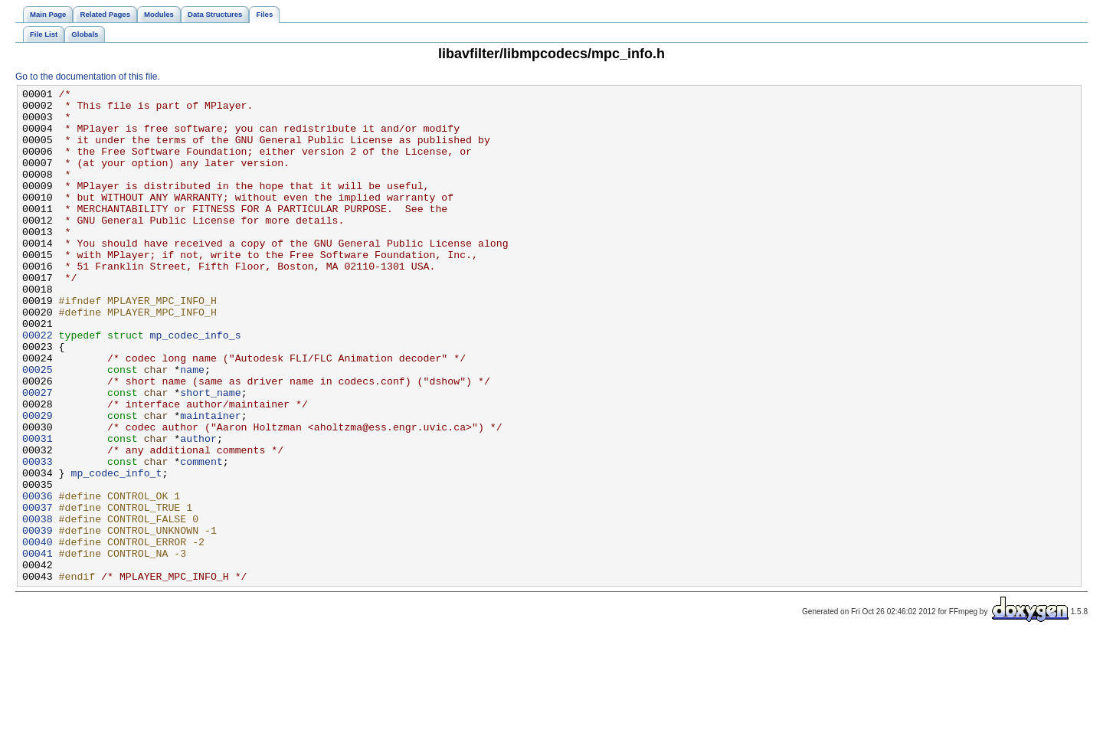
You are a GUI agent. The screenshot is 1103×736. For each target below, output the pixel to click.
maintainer (210, 482)
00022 (37, 385)
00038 (37, 606)
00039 (37, 619)
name (192, 426)
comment (201, 537)
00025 (37, 426)
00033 (37, 537)
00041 (37, 647)
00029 (37, 482)
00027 (37, 454)
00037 (37, 592)
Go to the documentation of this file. (87, 76)
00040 (37, 633)
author (198, 509)
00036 (37, 578)
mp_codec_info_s (195, 385)
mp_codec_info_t (116, 551)
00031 (37, 509)
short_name (210, 454)
